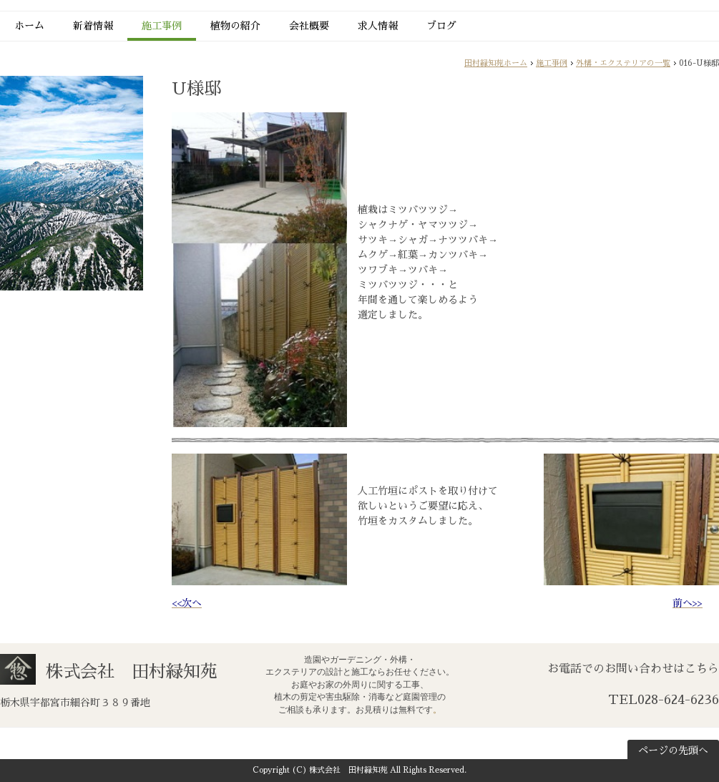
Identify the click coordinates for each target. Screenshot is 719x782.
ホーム (29, 26)
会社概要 (309, 26)
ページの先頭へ (673, 751)
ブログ (441, 26)
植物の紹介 (235, 26)
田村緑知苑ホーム (495, 63)
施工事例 (162, 26)
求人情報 (378, 26)
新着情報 (93, 26)
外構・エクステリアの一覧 (623, 63)
